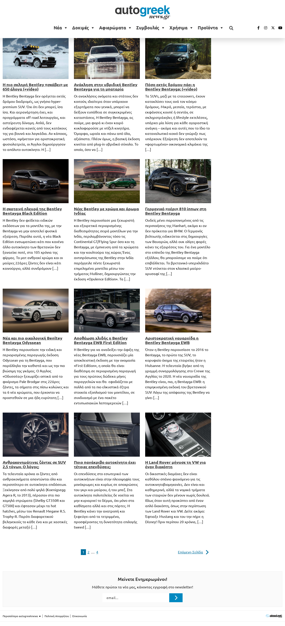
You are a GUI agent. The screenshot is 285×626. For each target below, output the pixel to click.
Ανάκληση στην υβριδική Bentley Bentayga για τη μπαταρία (105, 86)
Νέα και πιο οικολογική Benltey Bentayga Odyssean (32, 340)
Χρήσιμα (178, 28)
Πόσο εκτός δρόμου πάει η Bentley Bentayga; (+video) (171, 86)
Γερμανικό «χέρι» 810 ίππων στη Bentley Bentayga (175, 211)
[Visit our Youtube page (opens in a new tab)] (279, 28)
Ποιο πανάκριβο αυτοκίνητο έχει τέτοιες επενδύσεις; (105, 464)
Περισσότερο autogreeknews (22, 616)
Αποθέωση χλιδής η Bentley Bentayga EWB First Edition (101, 340)
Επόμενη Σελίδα (190, 552)
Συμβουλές (147, 28)
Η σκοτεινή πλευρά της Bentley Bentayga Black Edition (32, 211)
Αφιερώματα (112, 28)
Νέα (58, 28)
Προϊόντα (208, 28)
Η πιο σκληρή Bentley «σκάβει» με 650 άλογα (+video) (35, 86)
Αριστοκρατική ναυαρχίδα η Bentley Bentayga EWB (172, 340)
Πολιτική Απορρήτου (57, 616)
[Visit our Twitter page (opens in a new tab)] (271, 28)
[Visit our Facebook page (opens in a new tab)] (256, 28)
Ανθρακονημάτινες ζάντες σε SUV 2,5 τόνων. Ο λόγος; (34, 464)
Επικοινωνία (79, 616)
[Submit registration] (176, 597)
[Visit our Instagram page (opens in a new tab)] (264, 28)
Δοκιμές (80, 28)
